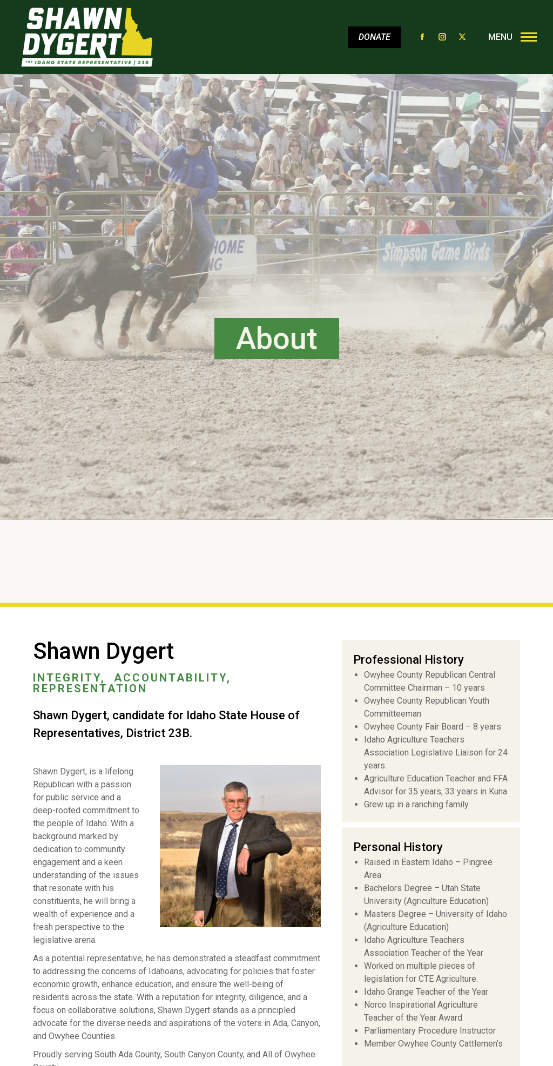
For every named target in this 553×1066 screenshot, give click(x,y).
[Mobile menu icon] (510, 37)
